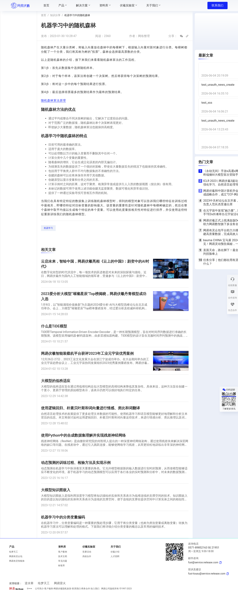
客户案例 (62, 551)
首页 (43, 15)
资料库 (62, 546)
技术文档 (62, 556)
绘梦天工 (13, 551)
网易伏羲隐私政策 (62, 588)
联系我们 (217, 5)
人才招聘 (115, 556)
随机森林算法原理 (53, 100)
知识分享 (55, 15)
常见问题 (62, 561)
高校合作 (86, 556)
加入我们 (95, 588)
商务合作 (85, 588)
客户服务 (48, 588)
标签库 (61, 565)
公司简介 (39, 588)
